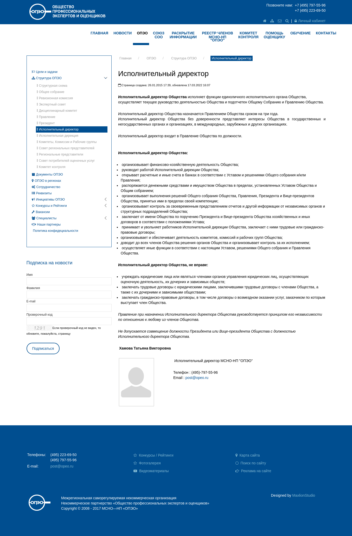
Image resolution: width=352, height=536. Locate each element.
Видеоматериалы (151, 471)
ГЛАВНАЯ (99, 33)
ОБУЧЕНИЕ (300, 33)
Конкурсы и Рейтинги (49, 206)
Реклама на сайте (253, 471)
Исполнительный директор (231, 58)
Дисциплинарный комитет (57, 111)
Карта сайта (247, 455)
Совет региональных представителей (65, 148)
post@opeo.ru (196, 378)
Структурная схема (52, 86)
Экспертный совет (51, 104)
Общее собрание (51, 92)
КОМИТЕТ (248, 35)
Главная (125, 58)
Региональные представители (60, 154)
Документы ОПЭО (47, 174)
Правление (46, 117)
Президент (46, 123)
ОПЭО (142, 33)
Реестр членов (217, 36)
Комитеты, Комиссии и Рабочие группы (67, 142)
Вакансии (41, 212)
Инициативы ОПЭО (48, 199)
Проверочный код (40, 314)
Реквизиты (42, 193)
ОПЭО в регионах (46, 181)
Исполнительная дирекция (57, 136)
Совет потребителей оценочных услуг (66, 161)
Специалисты (44, 218)
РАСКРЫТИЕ (183, 35)
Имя (30, 275)
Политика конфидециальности (55, 231)
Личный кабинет (310, 21)
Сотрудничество (46, 187)
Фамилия (33, 288)
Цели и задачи (44, 72)
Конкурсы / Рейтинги (153, 455)
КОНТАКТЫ (326, 33)
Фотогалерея (147, 463)
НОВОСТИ (122, 33)
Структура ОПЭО (184, 58)
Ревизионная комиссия (55, 98)
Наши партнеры (46, 224)
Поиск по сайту (250, 463)
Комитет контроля (51, 167)
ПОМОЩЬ (274, 35)
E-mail (31, 301)
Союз (158, 35)
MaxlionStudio (303, 495)
